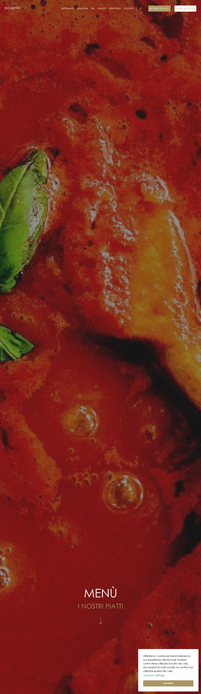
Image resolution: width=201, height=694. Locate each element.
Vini (92, 8)
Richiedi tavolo (159, 8)
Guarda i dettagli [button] (154, 675)
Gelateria (82, 8)
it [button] (142, 8)
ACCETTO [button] (168, 683)
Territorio (115, 8)
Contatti (128, 8)
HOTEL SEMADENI (185, 8)
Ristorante (68, 8)
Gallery (101, 8)
